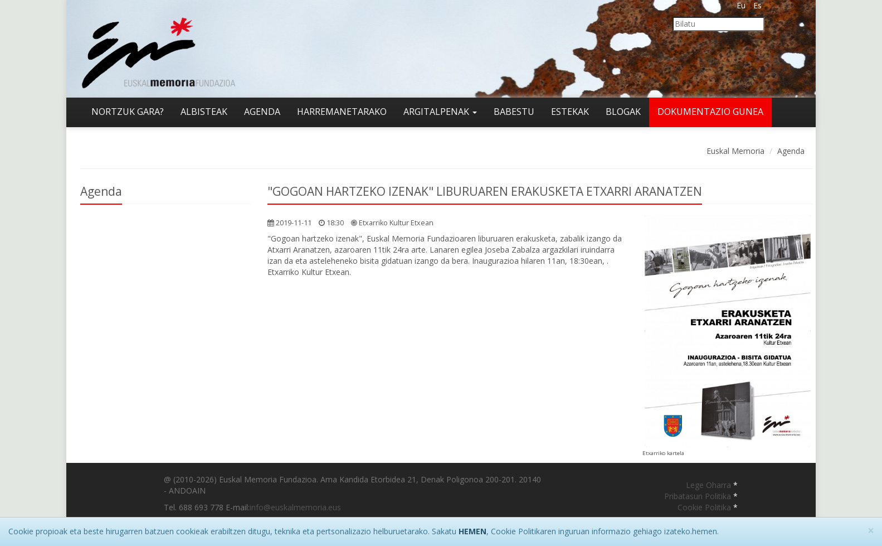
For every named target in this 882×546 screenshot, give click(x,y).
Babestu (514, 111)
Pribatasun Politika (698, 496)
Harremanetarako (342, 111)
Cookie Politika (705, 507)
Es (757, 5)
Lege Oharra (709, 485)
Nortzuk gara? (127, 111)
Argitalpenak (440, 111)
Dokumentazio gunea (710, 111)
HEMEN (472, 531)
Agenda (262, 111)
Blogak (623, 111)
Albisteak (204, 111)
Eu (741, 5)
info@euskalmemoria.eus (295, 507)
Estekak (570, 111)
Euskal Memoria (735, 151)
